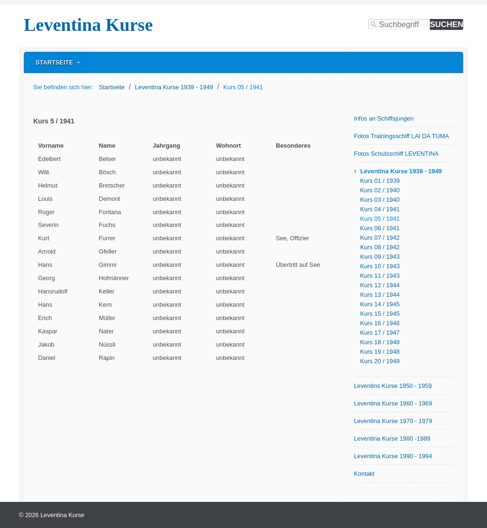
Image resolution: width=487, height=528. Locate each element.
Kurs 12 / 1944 (379, 285)
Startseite (54, 62)
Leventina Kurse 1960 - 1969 (393, 403)
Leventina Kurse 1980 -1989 (392, 438)
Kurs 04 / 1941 (379, 209)
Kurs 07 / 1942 (379, 237)
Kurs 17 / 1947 (379, 332)
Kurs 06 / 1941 (379, 228)
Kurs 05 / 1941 (379, 218)
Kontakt (364, 473)
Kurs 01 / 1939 (379, 180)
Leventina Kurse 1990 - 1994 (393, 456)
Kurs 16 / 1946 (379, 323)
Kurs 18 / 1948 (379, 342)
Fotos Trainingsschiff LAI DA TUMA (401, 136)
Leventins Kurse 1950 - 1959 (393, 385)
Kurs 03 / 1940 (379, 199)
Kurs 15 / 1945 (379, 313)
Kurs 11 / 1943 (379, 275)
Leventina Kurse (88, 25)
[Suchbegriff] (399, 24)
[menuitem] (58, 62)
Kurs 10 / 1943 (379, 266)
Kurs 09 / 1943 (379, 256)
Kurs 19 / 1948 (379, 351)
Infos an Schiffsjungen (384, 118)
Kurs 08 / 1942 (379, 247)
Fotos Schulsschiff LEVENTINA (396, 153)
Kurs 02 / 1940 (379, 190)
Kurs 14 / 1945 (379, 304)
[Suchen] (446, 24)
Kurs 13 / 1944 (379, 294)
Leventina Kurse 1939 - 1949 (400, 171)
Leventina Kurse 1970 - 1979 (393, 420)
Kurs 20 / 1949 (379, 361)
